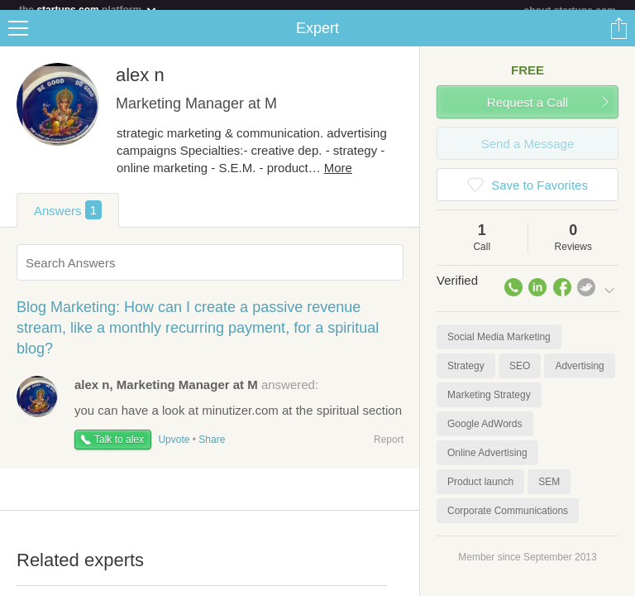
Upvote (173, 449)
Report (388, 449)
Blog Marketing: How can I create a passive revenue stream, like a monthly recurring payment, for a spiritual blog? (198, 338)
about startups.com (570, 11)
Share (618, 38)
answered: (196, 394)
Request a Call (527, 112)
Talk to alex (119, 449)
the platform (88, 9)
